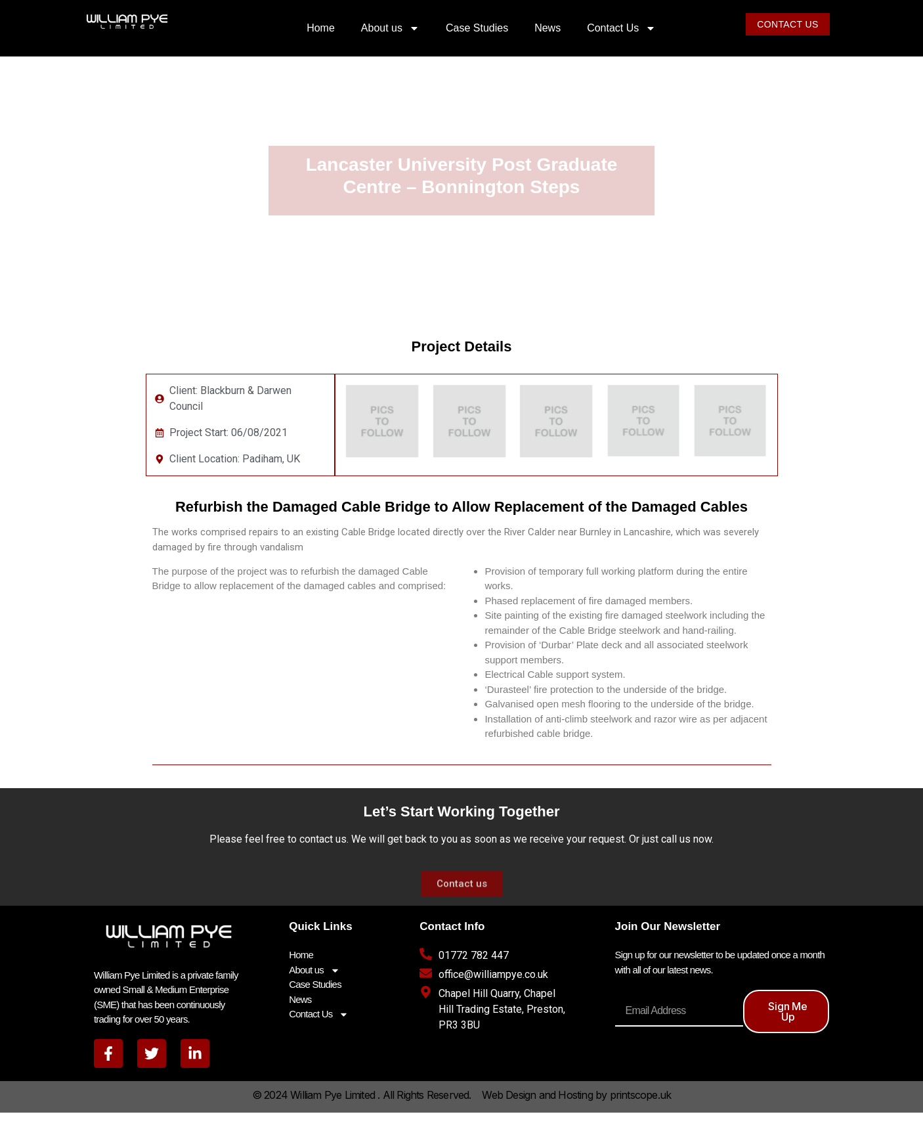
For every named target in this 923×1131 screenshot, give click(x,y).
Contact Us (621, 28)
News (547, 27)
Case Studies (477, 27)
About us (390, 28)
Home (321, 27)
